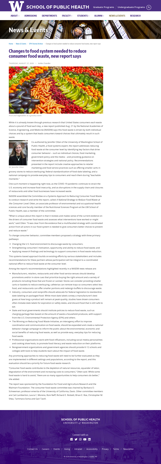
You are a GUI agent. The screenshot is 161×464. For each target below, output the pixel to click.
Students (83, 15)
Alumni (99, 15)
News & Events (117, 15)
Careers (45, 449)
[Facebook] (71, 439)
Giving (67, 449)
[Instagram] (80, 439)
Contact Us (32, 449)
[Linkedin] (89, 439)
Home (11, 44)
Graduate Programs (103, 7)
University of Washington (17, 5)
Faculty (67, 15)
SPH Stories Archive (36, 44)
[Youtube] (84, 439)
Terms (116, 449)
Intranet (78, 449)
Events (57, 449)
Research (135, 15)
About (15, 15)
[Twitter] (76, 439)
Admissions (30, 15)
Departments (49, 15)
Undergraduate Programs (131, 7)
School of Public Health (57, 7)
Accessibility (92, 449)
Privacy (105, 449)
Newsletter (128, 449)
